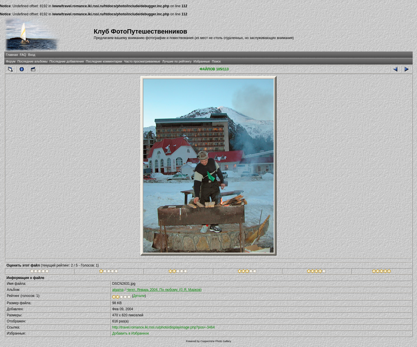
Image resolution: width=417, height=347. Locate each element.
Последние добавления (67, 61)
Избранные (201, 61)
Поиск (216, 61)
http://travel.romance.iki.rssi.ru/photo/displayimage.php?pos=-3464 (163, 327)
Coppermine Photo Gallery (215, 341)
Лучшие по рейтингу (176, 61)
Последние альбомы (32, 61)
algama (117, 290)
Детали (139, 296)
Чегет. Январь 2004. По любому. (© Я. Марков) (164, 290)
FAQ (23, 54)
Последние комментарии (104, 61)
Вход (31, 54)
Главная (12, 54)
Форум (10, 61)
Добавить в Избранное (130, 333)
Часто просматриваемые (142, 61)
